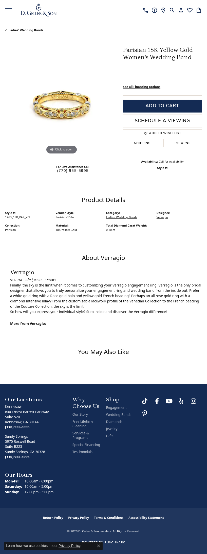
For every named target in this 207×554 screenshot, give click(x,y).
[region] (61, 99)
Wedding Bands (118, 414)
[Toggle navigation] (8, 10)
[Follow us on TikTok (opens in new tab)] (145, 401)
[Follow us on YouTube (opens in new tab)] (169, 401)
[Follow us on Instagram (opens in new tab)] (193, 401)
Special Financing (86, 444)
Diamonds (114, 421)
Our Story (80, 414)
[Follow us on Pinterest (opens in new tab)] (145, 413)
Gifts (109, 436)
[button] (172, 10)
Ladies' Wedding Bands (26, 30)
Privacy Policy (78, 518)
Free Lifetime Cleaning (82, 423)
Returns (183, 143)
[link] (145, 10)
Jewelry (111, 429)
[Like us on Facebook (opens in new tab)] (157, 401)
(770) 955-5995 (73, 171)
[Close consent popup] (98, 545)
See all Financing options (141, 87)
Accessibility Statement (146, 518)
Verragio (162, 217)
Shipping (142, 143)
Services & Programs (80, 435)
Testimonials (82, 452)
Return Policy (53, 518)
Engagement (116, 407)
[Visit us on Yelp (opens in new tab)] (181, 401)
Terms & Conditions (108, 518)
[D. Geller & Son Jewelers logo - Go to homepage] (39, 10)
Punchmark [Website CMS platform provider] (114, 542)
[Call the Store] (17, 427)
